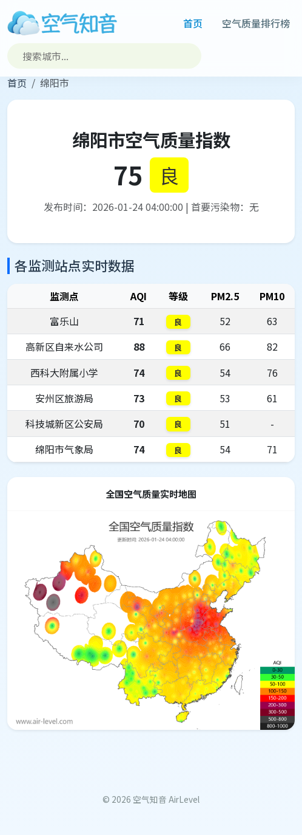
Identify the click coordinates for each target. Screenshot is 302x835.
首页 (193, 23)
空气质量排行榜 (256, 23)
